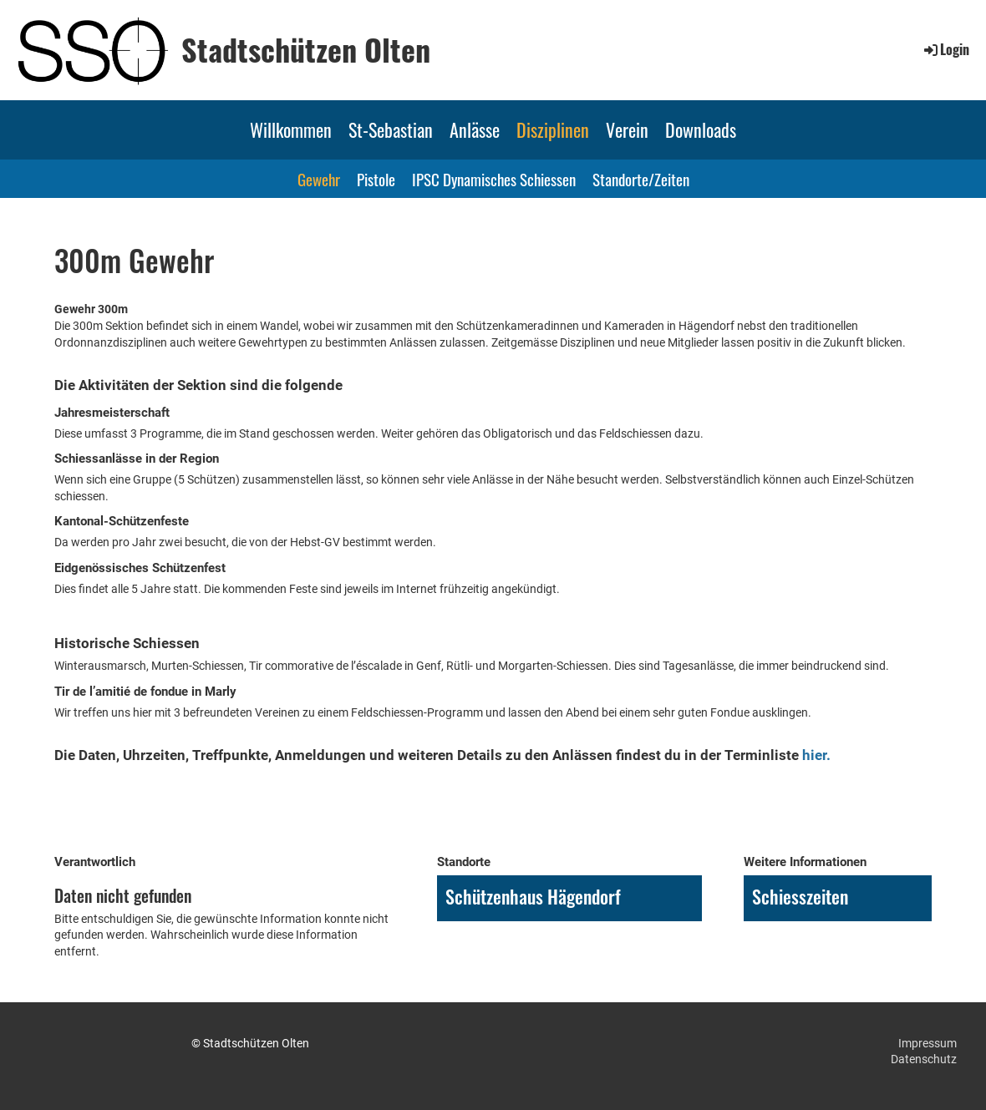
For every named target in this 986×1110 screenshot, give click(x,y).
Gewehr (318, 178)
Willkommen (291, 129)
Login (945, 49)
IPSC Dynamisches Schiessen (494, 178)
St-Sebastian (390, 129)
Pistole (376, 178)
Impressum (927, 1043)
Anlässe (475, 129)
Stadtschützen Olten (305, 49)
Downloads (700, 129)
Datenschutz (924, 1059)
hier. (816, 755)
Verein (627, 129)
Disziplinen (552, 129)
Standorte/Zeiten (640, 178)
